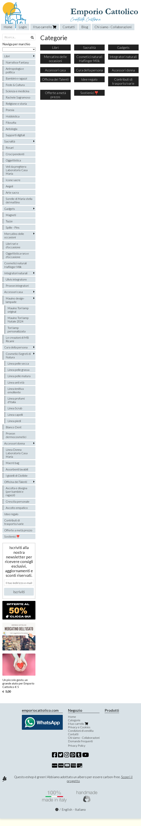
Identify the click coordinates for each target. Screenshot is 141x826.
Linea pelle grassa (18, 369)
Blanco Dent (13, 427)
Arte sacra (12, 192)
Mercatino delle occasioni (14, 235)
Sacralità (9, 141)
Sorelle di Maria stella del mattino (19, 200)
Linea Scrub (15, 408)
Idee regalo (11, 514)
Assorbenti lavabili (17, 469)
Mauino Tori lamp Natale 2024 (18, 319)
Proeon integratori (17, 285)
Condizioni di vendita (80, 730)
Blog (84, 27)
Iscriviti (19, 592)
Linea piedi (14, 421)
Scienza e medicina (17, 91)
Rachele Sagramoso (18, 97)
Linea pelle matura (19, 376)
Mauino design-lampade (15, 299)
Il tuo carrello (44, 27)
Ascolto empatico (17, 507)
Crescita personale (17, 501)
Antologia (11, 128)
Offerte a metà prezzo (18, 530)
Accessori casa (13, 292)
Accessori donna (14, 443)
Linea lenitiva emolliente (16, 390)
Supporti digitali (15, 135)
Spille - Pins (12, 227)
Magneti (11, 215)
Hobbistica (12, 116)
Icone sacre (13, 180)
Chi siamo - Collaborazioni (113, 27)
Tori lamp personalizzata (17, 329)
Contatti (69, 27)
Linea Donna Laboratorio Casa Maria (17, 453)
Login (23, 27)
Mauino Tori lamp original (18, 309)
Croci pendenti (15, 154)
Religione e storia (16, 103)
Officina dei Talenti (15, 481)
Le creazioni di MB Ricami (17, 339)
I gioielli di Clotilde (17, 475)
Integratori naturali (15, 273)
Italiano (80, 809)
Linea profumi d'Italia (16, 400)
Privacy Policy (76, 745)
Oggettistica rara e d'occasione (17, 255)
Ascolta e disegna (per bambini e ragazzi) (16, 491)
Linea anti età (16, 382)
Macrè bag (12, 463)
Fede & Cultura (15, 85)
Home (8, 27)
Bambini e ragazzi (16, 78)
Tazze (9, 221)
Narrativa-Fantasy (17, 62)
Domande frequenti (80, 741)
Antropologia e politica (15, 70)
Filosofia (11, 122)
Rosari (10, 147)
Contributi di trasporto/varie (14, 521)
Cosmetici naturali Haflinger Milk (15, 264)
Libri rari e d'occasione (13, 245)
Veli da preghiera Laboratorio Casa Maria (17, 170)
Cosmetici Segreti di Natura (18, 355)
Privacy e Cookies (79, 727)
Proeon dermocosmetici (16, 435)
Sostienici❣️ (12, 536)
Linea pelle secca (18, 363)
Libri (7, 56)
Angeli (9, 186)
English (67, 809)
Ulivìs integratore (16, 279)
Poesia (10, 110)
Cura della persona (16, 347)
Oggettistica (13, 160)
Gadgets (9, 208)
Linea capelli (15, 414)
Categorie (74, 720)
